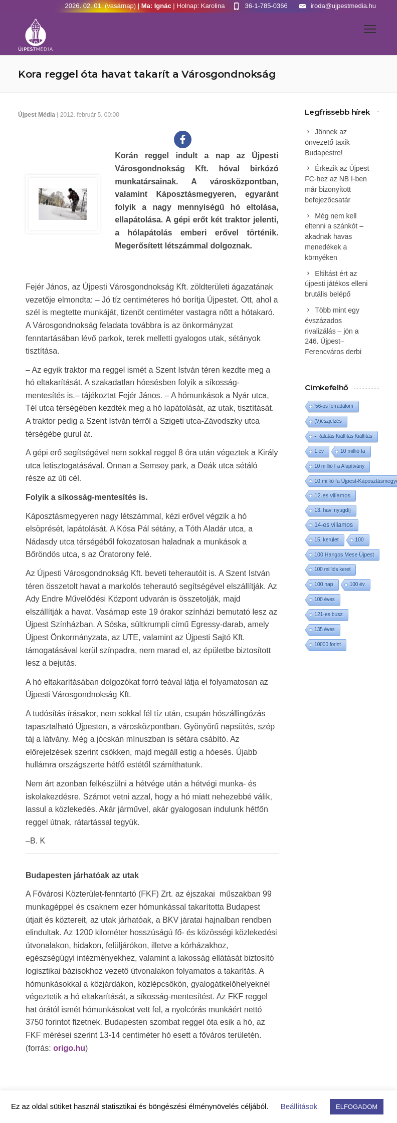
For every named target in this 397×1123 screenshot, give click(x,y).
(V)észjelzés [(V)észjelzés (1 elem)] (327, 421)
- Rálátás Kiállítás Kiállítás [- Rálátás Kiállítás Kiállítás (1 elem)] (343, 436)
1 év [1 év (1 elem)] (319, 451)
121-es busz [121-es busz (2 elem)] (328, 614)
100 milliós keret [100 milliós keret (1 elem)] (332, 569)
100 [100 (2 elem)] (359, 539)
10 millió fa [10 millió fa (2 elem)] (352, 451)
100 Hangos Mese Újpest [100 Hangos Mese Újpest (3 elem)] (344, 554)
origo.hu (69, 1048)
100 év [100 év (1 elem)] (357, 584)
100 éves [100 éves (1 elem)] (324, 599)
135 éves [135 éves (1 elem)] (324, 629)
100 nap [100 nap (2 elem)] (323, 584)
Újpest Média (36, 114)
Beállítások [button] (299, 1106)
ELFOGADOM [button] (356, 1106)
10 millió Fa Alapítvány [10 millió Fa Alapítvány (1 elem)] (339, 466)
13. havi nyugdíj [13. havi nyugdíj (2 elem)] (332, 510)
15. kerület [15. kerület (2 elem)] (326, 539)
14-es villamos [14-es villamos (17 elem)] (333, 524)
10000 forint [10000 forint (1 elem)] (327, 644)
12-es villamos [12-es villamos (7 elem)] (332, 495)
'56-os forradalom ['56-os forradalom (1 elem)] (333, 406)
